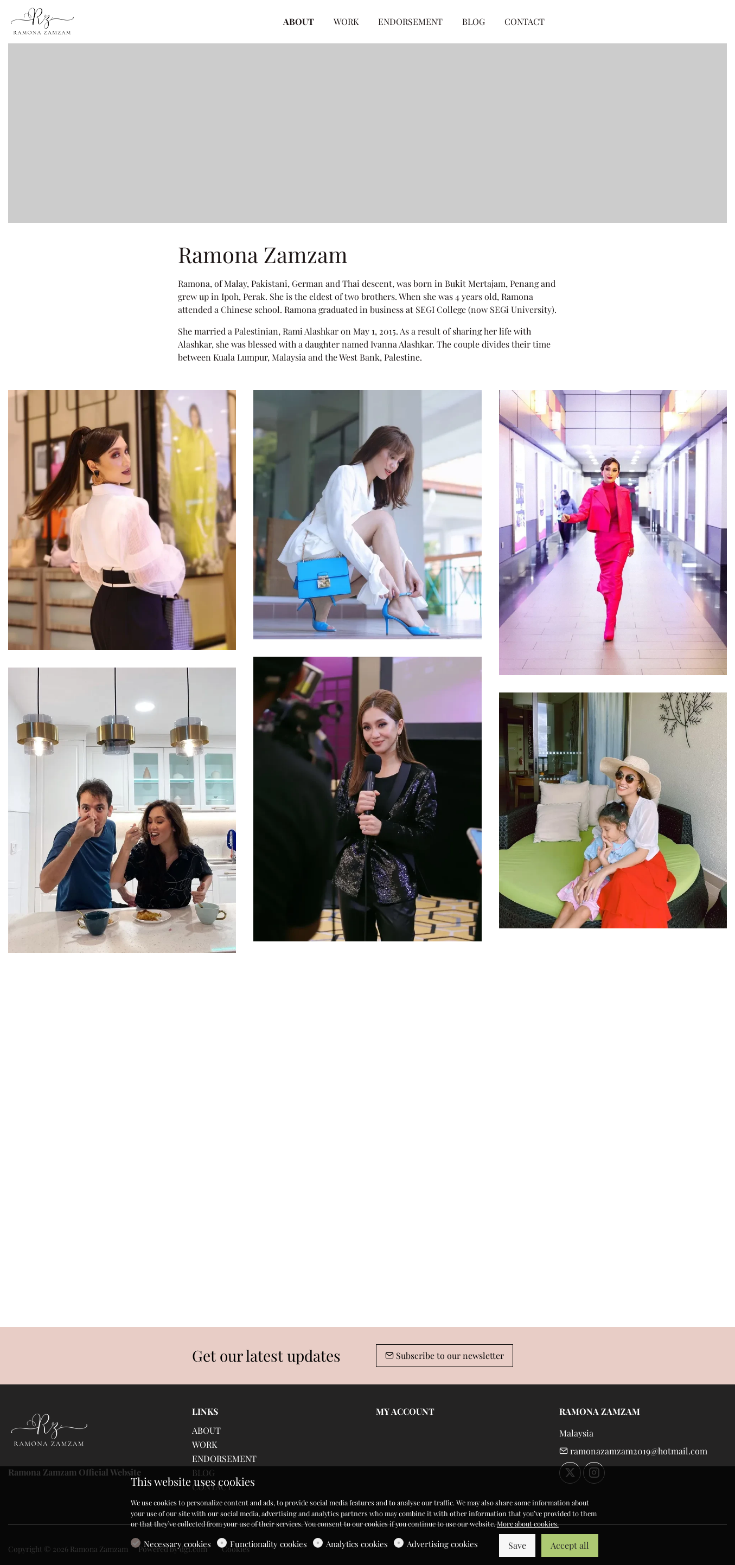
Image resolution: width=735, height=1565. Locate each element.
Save (517, 1545)
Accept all (570, 1545)
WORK (204, 1444)
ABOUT (206, 1430)
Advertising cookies (442, 1543)
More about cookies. (528, 1523)
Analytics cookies (357, 1543)
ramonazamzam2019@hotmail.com (633, 1451)
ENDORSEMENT (224, 1458)
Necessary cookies (177, 1543)
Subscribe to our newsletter (444, 1355)
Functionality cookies (268, 1543)
